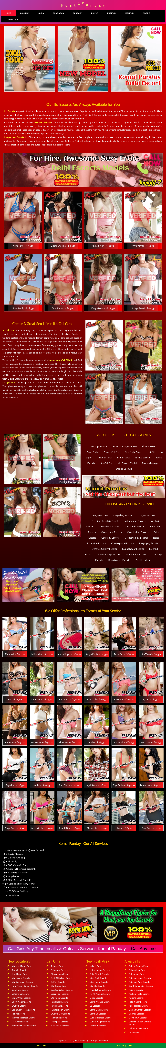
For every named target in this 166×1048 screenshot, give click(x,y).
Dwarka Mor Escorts (60, 1013)
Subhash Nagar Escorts (100, 1017)
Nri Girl (151, 452)
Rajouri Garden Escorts (139, 966)
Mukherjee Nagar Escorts (23, 1017)
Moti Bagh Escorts (98, 978)
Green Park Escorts (60, 994)
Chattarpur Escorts (59, 986)
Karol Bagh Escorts (20, 974)
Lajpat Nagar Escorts (133, 548)
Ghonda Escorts (136, 1013)
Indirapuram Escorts (135, 520)
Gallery (24, 13)
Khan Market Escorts (119, 560)
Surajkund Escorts (20, 990)
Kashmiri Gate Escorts (139, 994)
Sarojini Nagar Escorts (109, 554)
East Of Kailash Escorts (61, 978)
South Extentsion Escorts (141, 986)
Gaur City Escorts (110, 537)
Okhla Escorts (96, 998)
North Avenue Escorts (100, 994)
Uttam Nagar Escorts (100, 970)
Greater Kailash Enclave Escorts (140, 1023)
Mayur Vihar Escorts (21, 998)
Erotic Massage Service (125, 446)
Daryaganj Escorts (148, 543)
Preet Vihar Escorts (136, 554)
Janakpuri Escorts (59, 1017)
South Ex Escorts (98, 1013)
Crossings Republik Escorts (105, 520)
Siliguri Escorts (100, 515)
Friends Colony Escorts (100, 990)
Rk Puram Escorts (20, 1021)
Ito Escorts (134, 1032)
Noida (41, 13)
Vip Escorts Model (127, 463)
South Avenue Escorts (100, 1001)
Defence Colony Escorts (104, 548)
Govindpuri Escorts (138, 1017)
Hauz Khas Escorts (59, 1005)
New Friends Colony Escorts (25, 986)
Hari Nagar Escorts (59, 1001)
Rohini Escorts (18, 1013)
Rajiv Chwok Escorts (99, 974)
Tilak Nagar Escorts (60, 1025)
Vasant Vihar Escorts (137, 532)
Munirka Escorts (97, 986)
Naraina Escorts (136, 998)
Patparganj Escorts (137, 974)
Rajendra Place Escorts (139, 982)
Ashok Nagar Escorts (138, 1005)
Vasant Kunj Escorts (111, 532)
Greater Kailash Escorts (62, 990)
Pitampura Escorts (59, 1021)
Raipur (94, 13)
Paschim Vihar (142, 560)
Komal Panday (81, 1040)
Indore (146, 13)
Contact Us (12, 19)
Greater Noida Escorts (136, 537)
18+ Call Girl (106, 463)
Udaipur (111, 13)
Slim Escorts (123, 457)
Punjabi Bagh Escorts (60, 1009)
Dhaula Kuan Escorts (60, 974)
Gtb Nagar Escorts (59, 998)
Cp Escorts (95, 1005)
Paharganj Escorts (59, 970)
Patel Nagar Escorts (138, 1001)
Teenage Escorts (98, 446)
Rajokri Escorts (136, 990)
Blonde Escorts (150, 446)
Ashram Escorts (58, 966)
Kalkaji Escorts (96, 966)
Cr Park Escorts (58, 982)
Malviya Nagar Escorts (22, 982)
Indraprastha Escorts (138, 1028)
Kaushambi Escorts (134, 526)
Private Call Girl (111, 452)
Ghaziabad (58, 13)
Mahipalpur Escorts (21, 978)
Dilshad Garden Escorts (140, 1009)
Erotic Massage (150, 463)
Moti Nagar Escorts (99, 982)
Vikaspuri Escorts (98, 1025)
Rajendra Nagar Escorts (140, 978)
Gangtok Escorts (146, 515)
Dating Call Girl (124, 468)
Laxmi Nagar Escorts (21, 1001)
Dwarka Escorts (19, 1005)
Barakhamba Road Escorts (24, 1025)
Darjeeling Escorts (122, 515)
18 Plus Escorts (142, 457)
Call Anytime (143, 948)
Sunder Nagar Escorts (100, 1021)
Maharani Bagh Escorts (22, 966)
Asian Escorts (105, 457)
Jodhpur (129, 13)
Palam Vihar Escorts (138, 970)
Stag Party (92, 452)
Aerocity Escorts (19, 970)
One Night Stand (133, 452)
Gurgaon (77, 13)
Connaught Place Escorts (23, 1009)
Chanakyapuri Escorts (122, 543)
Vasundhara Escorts (109, 526)
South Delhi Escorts (99, 1009)
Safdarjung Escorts (20, 994)
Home (8, 13)
